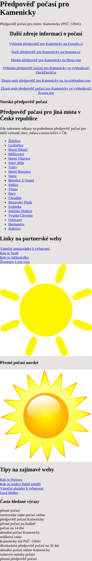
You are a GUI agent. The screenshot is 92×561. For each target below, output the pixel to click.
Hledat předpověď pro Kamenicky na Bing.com (46, 60)
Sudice (13, 185)
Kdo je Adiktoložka (14, 257)
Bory (12, 193)
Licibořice (15, 145)
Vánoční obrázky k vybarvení (22, 488)
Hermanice (16, 224)
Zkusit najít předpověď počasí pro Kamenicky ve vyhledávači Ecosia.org (46, 90)
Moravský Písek (20, 202)
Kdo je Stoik (9, 253)
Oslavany (15, 220)
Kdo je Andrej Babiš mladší (20, 484)
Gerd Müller (9, 493)
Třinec (13, 189)
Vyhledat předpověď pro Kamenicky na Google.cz (46, 44)
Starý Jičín (16, 163)
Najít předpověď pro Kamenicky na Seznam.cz (46, 52)
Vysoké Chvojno (20, 215)
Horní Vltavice (19, 158)
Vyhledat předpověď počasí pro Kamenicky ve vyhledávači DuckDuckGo (46, 70)
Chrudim (14, 198)
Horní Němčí (17, 149)
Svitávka (14, 206)
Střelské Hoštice (20, 211)
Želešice (14, 141)
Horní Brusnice (19, 171)
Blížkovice (16, 154)
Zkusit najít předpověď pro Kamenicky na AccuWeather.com (46, 80)
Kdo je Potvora (11, 479)
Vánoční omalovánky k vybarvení (25, 248)
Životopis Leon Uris (15, 262)
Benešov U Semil (21, 180)
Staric (12, 176)
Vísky (12, 167)
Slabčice (14, 228)
